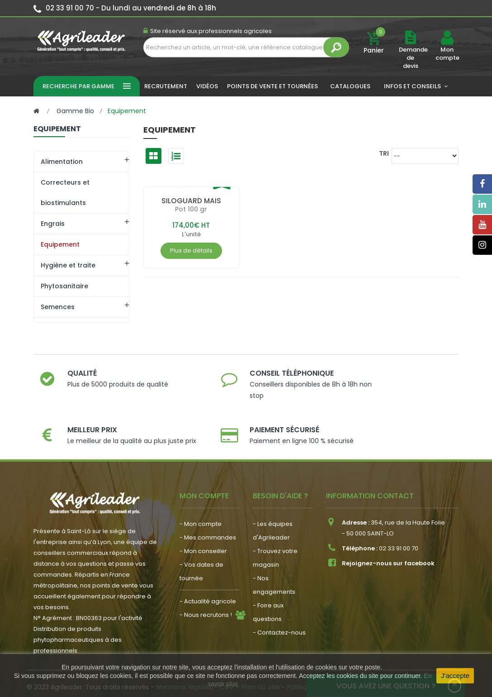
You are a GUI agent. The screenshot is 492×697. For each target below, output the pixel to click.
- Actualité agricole (208, 578)
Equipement (60, 244)
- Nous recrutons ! (206, 591)
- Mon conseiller (203, 528)
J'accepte (455, 675)
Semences (58, 306)
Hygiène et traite (68, 265)
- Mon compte (201, 500)
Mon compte (447, 54)
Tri (384, 153)
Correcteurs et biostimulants (65, 192)
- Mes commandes (208, 514)
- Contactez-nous (279, 609)
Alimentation (62, 161)
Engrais (53, 223)
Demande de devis (413, 57)
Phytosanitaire (64, 286)
